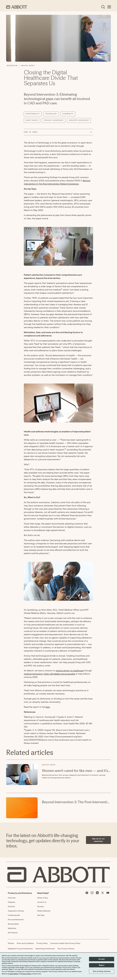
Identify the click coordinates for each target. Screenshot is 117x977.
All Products (13, 933)
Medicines (12, 928)
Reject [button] (101, 965)
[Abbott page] (87, 893)
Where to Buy (42, 898)
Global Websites (43, 911)
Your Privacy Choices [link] (65, 949)
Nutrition (11, 906)
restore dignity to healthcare (70, 671)
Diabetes (11, 902)
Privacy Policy (42, 943)
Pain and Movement (16, 919)
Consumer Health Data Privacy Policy (65, 943)
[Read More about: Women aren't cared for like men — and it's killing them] (22, 774)
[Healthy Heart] (27, 65)
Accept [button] (101, 959)
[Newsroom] (12, 65)
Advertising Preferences (45, 949)
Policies (11, 943)
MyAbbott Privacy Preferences (20, 949)
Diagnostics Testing (16, 911)
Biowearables (13, 924)
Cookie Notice (13, 974)
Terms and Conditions (25, 943)
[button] (91, 132)
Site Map (40, 915)
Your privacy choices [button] (102, 971)
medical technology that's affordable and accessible (49, 674)
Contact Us (41, 902)
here (47, 707)
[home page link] (16, 7)
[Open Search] (103, 7)
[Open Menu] (109, 7)
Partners (40, 906)
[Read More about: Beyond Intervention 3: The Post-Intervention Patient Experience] (22, 807)
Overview (12, 898)
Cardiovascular (14, 915)
